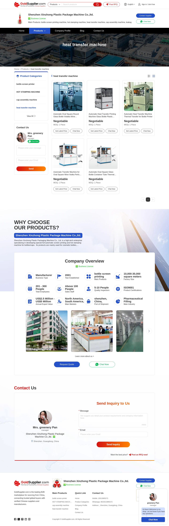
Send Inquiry (113, 444)
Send (31, 168)
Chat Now (153, 519)
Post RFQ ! (138, 455)
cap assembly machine (26, 100)
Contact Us (79, 512)
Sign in (144, 4)
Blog (76, 509)
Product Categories (82, 502)
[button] (149, 331)
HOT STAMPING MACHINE (28, 92)
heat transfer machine (26, 108)
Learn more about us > (84, 356)
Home (16, 69)
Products (25, 69)
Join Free (151, 4)
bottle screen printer (25, 84)
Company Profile (81, 505)
